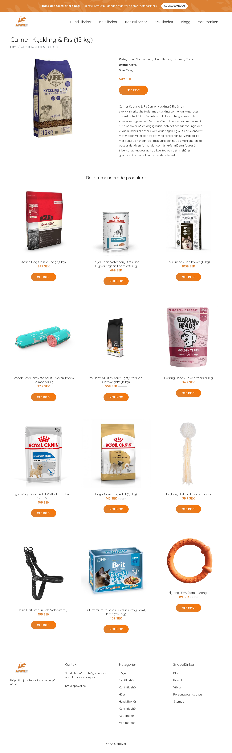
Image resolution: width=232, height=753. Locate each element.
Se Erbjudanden (174, 5)
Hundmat (178, 62)
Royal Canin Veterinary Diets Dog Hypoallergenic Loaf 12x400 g (116, 267)
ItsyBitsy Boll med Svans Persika (188, 497)
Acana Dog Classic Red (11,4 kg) (43, 265)
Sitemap (178, 704)
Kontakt (178, 683)
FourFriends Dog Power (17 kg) (188, 265)
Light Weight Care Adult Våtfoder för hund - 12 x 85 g (43, 499)
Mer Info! (133, 93)
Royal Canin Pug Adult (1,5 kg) (116, 497)
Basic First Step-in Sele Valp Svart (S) (44, 613)
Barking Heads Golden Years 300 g (188, 381)
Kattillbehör (108, 23)
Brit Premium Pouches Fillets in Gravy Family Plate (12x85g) (116, 615)
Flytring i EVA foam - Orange (188, 595)
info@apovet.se (75, 688)
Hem (13, 49)
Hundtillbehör (81, 23)
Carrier (190, 62)
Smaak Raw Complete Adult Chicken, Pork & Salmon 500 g (43, 383)
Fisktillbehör (164, 23)
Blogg (185, 23)
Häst (122, 697)
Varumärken (208, 23)
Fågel (122, 676)
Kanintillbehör (136, 23)
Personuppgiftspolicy (187, 697)
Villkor (177, 690)
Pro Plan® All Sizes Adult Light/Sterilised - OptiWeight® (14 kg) (116, 383)
